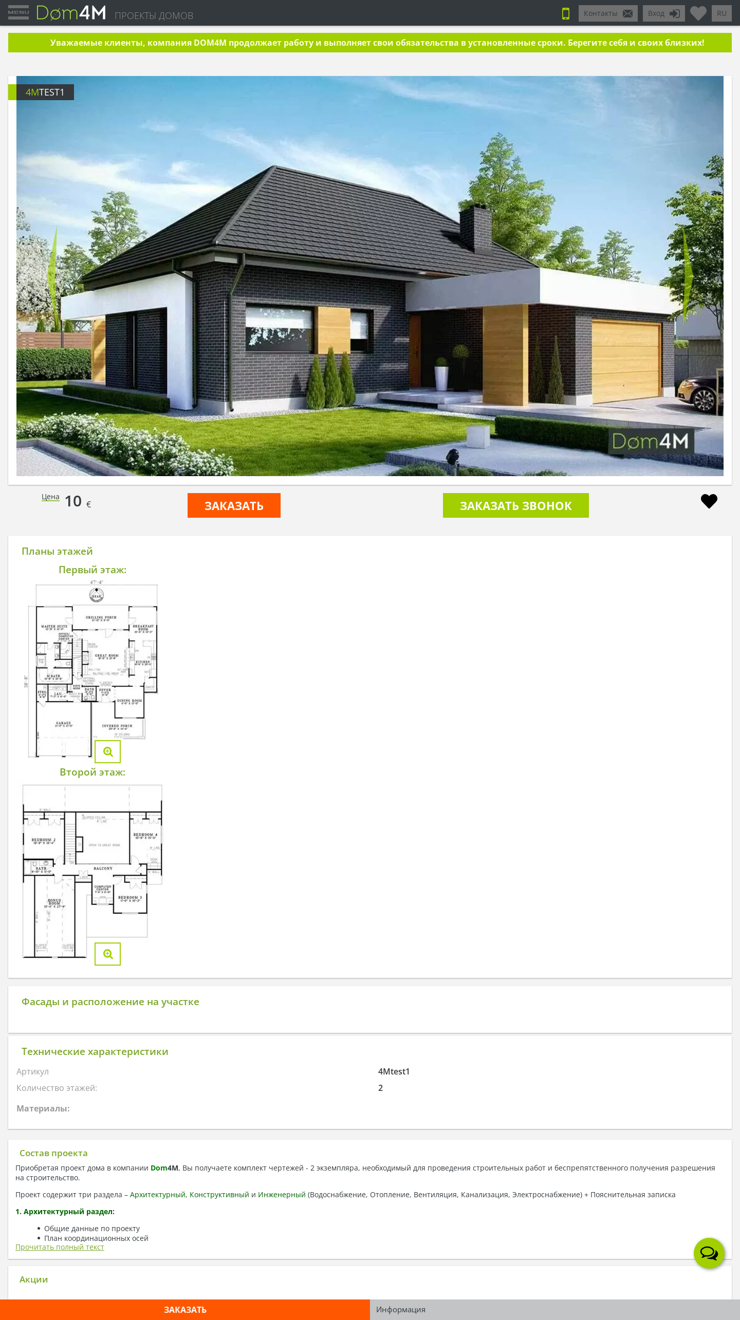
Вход (656, 13)
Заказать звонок (516, 505)
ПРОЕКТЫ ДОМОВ (154, 15)
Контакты (601, 13)
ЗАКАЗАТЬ (234, 505)
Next (688, 276)
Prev (51, 276)
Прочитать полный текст (59, 1247)
